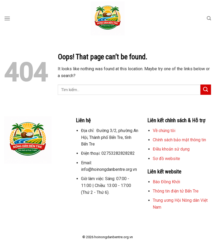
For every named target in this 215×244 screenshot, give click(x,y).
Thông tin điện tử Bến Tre (176, 191)
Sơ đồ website (166, 158)
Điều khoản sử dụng (171, 149)
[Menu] (7, 18)
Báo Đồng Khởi (166, 181)
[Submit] (205, 90)
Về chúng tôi (164, 130)
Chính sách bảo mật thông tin (179, 139)
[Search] (209, 18)
